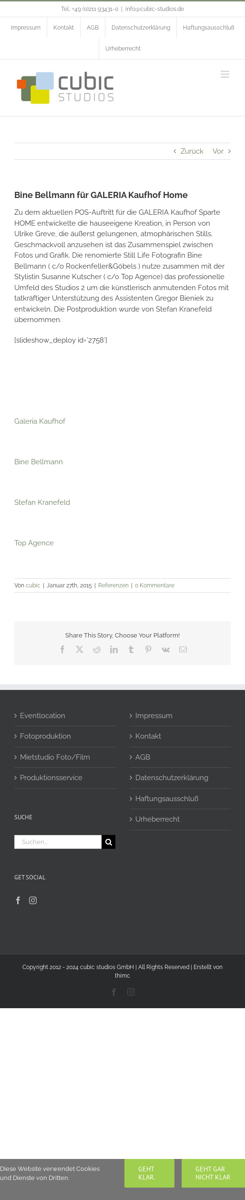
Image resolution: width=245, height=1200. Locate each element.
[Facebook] (18, 900)
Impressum (154, 715)
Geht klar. (146, 1173)
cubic (33, 585)
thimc (122, 975)
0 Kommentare (154, 585)
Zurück (192, 151)
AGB (142, 757)
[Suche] (108, 842)
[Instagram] (33, 900)
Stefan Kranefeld (42, 502)
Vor (218, 151)
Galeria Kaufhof (39, 421)
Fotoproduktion (45, 736)
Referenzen (113, 585)
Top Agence (34, 543)
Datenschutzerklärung (171, 777)
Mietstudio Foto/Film (55, 757)
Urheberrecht (157, 819)
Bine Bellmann (38, 462)
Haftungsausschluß (166, 798)
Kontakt (148, 736)
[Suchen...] (58, 842)
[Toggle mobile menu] (226, 74)
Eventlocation (42, 715)
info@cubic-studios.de (154, 9)
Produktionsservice (51, 777)
